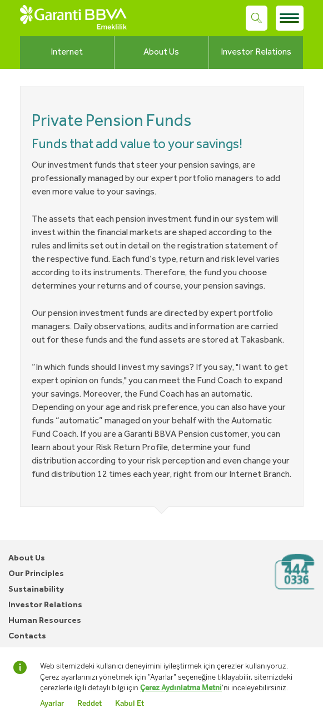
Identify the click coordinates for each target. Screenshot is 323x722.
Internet (67, 52)
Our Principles (36, 574)
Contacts (27, 636)
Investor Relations (256, 52)
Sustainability (36, 590)
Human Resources (44, 621)
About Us (161, 52)
